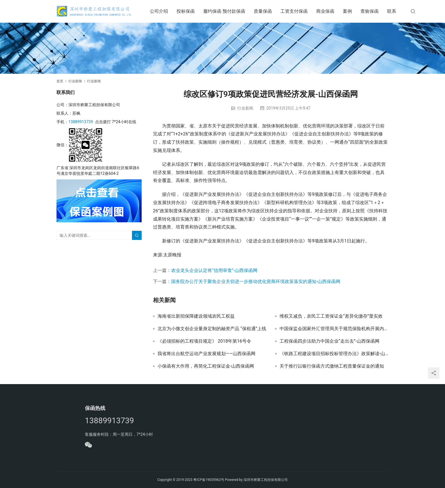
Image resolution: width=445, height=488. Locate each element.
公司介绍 (160, 11)
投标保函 (187, 11)
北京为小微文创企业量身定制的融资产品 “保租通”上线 (212, 328)
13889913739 (80, 122)
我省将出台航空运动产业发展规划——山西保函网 (206, 353)
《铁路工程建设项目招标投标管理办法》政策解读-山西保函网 (334, 353)
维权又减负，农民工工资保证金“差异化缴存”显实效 (331, 316)
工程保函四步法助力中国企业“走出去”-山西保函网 (329, 341)
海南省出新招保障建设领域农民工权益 (196, 316)
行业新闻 (245, 108)
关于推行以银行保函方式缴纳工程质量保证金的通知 (332, 366)
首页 (59, 81)
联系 (392, 11)
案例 (348, 11)
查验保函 (371, 11)
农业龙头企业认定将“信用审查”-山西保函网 (214, 270)
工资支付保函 (295, 11)
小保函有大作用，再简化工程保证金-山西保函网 (206, 366)
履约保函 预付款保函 (225, 11)
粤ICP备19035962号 (208, 480)
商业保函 (326, 11)
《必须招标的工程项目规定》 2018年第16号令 (204, 341)
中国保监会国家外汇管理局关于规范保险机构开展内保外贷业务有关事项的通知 (334, 328)
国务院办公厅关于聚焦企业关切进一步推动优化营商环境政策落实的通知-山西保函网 (255, 281)
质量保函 (264, 11)
